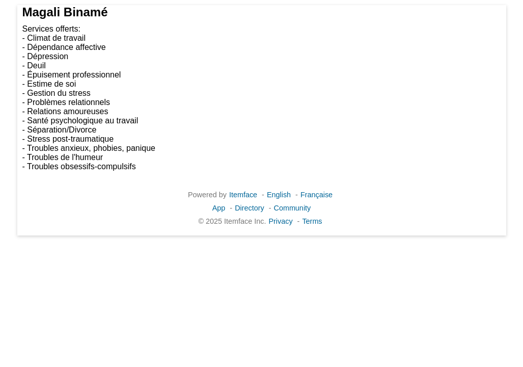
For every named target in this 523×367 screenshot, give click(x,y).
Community (292, 208)
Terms (312, 221)
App (219, 208)
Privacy (280, 221)
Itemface (243, 195)
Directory (249, 208)
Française (316, 195)
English (279, 195)
